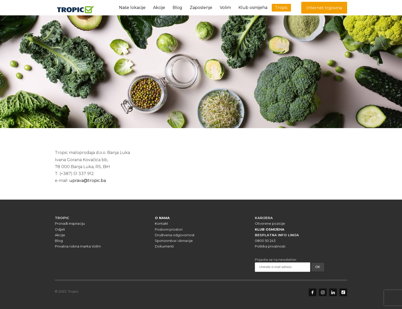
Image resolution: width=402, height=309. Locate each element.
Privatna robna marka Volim (78, 246)
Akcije (60, 235)
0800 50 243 (265, 241)
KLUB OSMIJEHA (269, 229)
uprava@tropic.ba (87, 180)
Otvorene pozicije (270, 223)
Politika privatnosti (270, 246)
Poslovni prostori (169, 229)
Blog (59, 241)
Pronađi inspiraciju (70, 223)
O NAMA (162, 218)
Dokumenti (164, 246)
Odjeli (60, 229)
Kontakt (161, 223)
